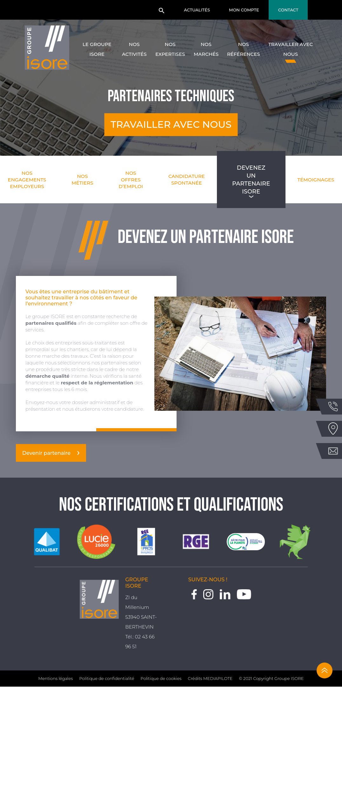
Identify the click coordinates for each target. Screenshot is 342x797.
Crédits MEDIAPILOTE (210, 678)
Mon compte (244, 9)
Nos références (243, 49)
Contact (288, 9)
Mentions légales (55, 678)
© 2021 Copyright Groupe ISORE (271, 678)
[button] (161, 12)
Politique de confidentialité (106, 678)
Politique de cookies (161, 678)
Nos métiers (82, 179)
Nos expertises (170, 49)
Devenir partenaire (46, 453)
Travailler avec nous (290, 49)
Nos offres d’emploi (131, 179)
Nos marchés (206, 49)
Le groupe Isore (97, 49)
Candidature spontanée (186, 179)
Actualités (197, 9)
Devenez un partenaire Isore (251, 179)
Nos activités (134, 49)
